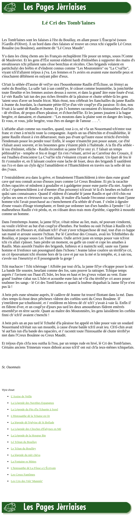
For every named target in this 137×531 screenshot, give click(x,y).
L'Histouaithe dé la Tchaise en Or (30, 416)
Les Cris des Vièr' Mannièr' (27, 481)
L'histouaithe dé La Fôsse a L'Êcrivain (33, 468)
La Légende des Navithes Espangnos (32, 402)
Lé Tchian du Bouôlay (24, 442)
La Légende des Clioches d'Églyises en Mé (36, 429)
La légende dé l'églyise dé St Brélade (32, 422)
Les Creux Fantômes (23, 474)
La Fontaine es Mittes (23, 461)
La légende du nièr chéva (25, 455)
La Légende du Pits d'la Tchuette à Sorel (34, 409)
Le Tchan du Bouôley (23, 448)
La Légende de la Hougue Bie (28, 435)
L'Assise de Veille (21, 396)
